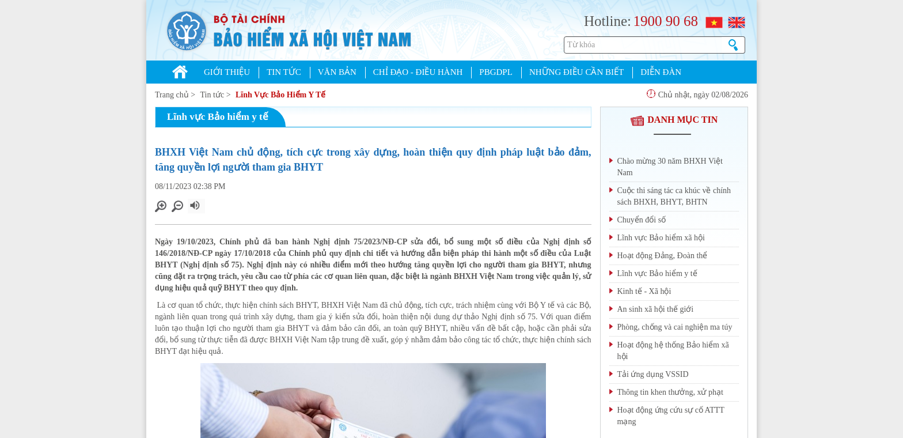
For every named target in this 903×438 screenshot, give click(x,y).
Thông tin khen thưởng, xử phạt (670, 392)
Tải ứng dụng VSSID (653, 374)
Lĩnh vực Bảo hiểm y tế (657, 273)
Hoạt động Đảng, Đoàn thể (662, 255)
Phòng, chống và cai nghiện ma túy (675, 327)
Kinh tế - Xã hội (644, 291)
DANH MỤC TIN (674, 119)
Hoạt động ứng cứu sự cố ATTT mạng (670, 416)
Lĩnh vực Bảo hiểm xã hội (661, 237)
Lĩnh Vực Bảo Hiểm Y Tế (280, 94)
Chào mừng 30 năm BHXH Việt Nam (670, 167)
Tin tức (212, 94)
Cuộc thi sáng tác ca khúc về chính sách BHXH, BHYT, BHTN (674, 196)
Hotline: (607, 21)
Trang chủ (172, 94)
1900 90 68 (665, 21)
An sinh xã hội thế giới (655, 309)
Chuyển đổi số (641, 220)
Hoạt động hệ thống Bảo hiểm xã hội (673, 351)
